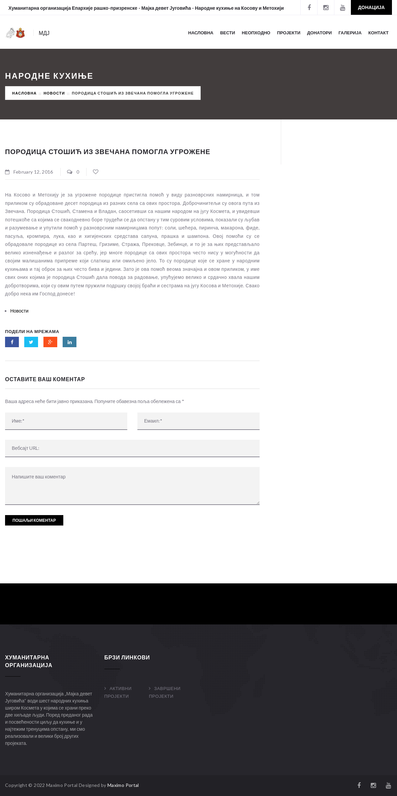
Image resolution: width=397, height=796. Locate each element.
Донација (371, 7)
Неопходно (256, 32)
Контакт (378, 32)
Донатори (319, 32)
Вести (227, 32)
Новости (54, 93)
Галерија (350, 32)
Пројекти (288, 32)
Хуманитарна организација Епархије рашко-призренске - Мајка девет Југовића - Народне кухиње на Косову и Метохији (146, 8)
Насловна (200, 32)
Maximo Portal (123, 785)
